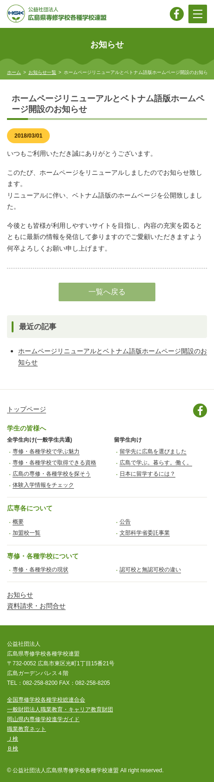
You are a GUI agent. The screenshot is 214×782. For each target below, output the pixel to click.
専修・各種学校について (43, 556)
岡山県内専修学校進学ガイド (43, 719)
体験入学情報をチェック (43, 485)
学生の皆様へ (26, 428)
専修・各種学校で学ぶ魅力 (46, 451)
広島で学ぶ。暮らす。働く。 (156, 462)
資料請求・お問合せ (36, 606)
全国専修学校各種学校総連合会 (46, 699)
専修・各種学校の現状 (40, 569)
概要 (18, 521)
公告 (125, 521)
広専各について (30, 508)
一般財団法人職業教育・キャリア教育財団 (60, 709)
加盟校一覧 (26, 533)
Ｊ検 (12, 739)
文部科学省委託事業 (145, 533)
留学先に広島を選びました (153, 451)
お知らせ (20, 594)
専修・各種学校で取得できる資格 (54, 462)
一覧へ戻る (107, 292)
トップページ (26, 409)
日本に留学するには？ (147, 474)
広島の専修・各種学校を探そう (52, 474)
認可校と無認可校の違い (150, 569)
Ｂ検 (12, 748)
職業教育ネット (26, 729)
